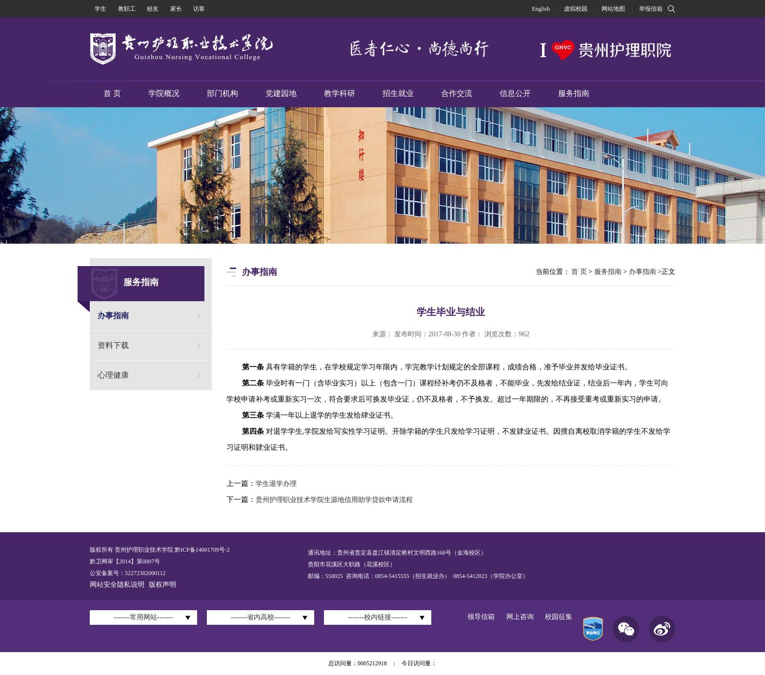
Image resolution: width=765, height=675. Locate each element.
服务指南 (573, 93)
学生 (100, 8)
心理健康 (113, 375)
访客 (199, 8)
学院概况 (164, 93)
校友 (153, 8)
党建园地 (281, 93)
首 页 (112, 93)
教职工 (127, 8)
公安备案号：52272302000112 (128, 573)
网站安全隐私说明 (117, 584)
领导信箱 (481, 616)
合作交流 (456, 93)
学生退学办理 (276, 483)
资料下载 (113, 345)
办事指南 (113, 315)
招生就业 (398, 93)
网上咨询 (520, 616)
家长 (176, 8)
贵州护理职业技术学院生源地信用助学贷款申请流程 (334, 499)
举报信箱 (651, 8)
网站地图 (613, 8)
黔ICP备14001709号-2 (201, 549)
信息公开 (515, 93)
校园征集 (558, 616)
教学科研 (339, 93)
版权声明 (162, 584)
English (541, 8)
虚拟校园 (575, 8)
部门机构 (222, 93)
